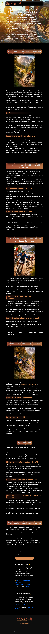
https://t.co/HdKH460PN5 (23, 580)
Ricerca (24, 558)
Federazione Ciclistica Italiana (28, 384)
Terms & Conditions (24, 623)
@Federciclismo (19, 582)
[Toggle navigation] (41, 3)
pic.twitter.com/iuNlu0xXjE (22, 605)
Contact (24, 626)
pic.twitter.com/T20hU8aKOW (22, 584)
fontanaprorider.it (24, 631)
